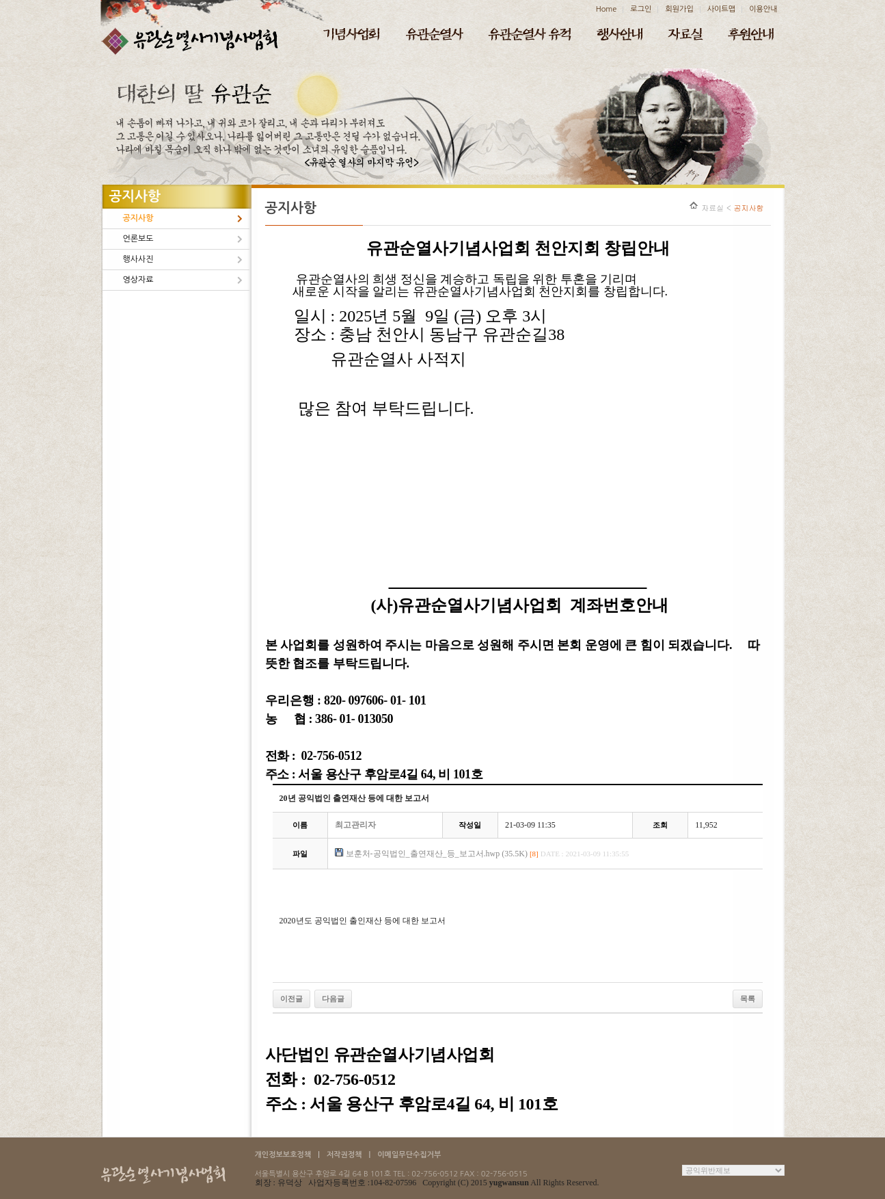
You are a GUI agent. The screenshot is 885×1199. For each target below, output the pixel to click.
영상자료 (138, 280)
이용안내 (763, 9)
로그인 (640, 9)
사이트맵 (721, 9)
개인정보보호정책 (283, 1155)
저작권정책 (344, 1155)
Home (606, 9)
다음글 (333, 998)
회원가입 (679, 9)
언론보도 (138, 239)
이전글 (291, 998)
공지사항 (138, 218)
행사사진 (138, 259)
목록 (747, 998)
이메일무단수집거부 (409, 1155)
